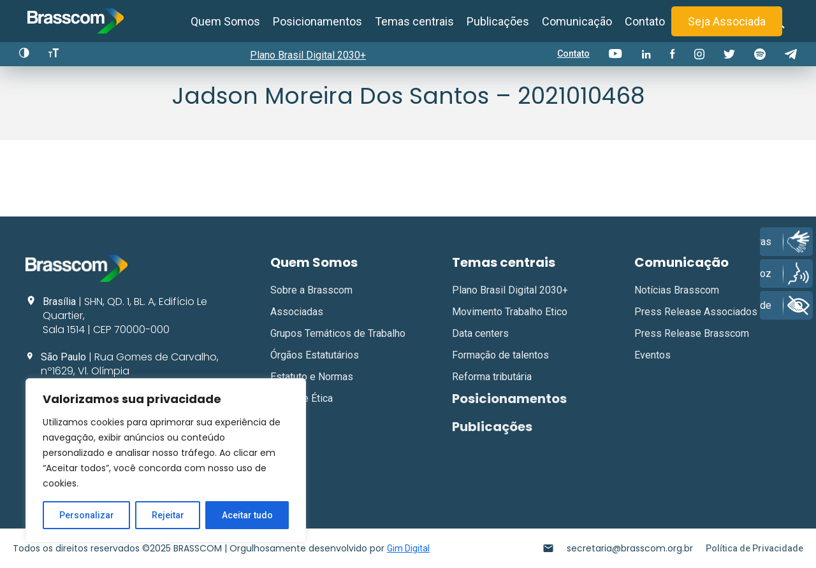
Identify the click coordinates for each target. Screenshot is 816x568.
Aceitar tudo (247, 515)
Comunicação (577, 21)
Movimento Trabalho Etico (509, 312)
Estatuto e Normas (311, 377)
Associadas (296, 312)
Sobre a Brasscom (311, 290)
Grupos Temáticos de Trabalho (337, 333)
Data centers (480, 333)
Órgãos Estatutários (314, 355)
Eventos (652, 355)
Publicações (498, 21)
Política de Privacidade (754, 548)
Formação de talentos (500, 355)
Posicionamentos (317, 21)
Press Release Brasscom (691, 333)
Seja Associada (727, 21)
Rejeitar (168, 515)
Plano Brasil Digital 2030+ (308, 55)
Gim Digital (408, 548)
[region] (166, 460)
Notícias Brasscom (676, 290)
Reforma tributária (492, 377)
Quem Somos (225, 21)
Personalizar (86, 515)
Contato (645, 21)
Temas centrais (414, 21)
